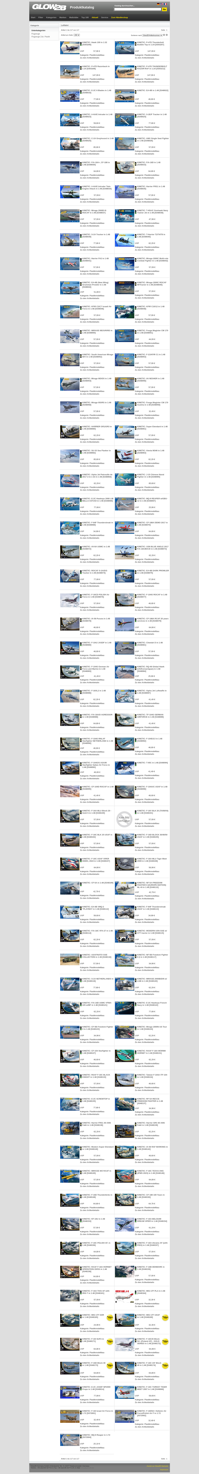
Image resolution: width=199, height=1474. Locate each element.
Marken (62, 17)
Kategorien (51, 17)
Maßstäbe (73, 17)
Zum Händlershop (119, 17)
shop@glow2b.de (87, 1468)
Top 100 (85, 17)
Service (104, 17)
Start (33, 17)
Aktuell (95, 17)
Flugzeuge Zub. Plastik (41, 37)
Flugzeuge (36, 34)
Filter (40, 17)
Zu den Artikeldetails (89, 58)
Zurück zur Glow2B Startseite (157, 1466)
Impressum (164, 1470)
